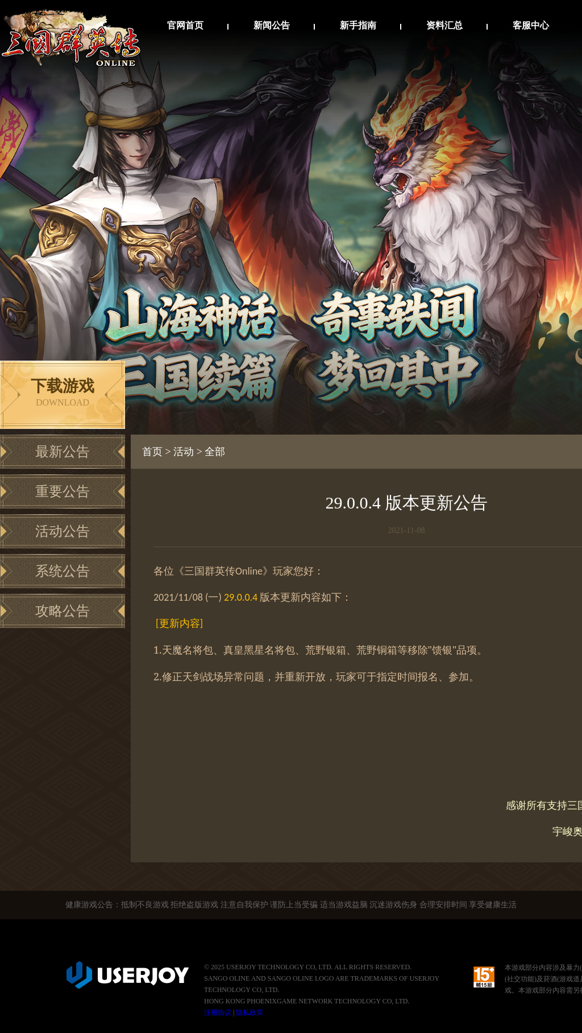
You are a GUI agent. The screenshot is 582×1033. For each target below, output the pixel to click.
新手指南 (358, 25)
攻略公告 (62, 611)
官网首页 (185, 25)
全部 (215, 451)
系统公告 (62, 571)
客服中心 (531, 25)
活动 (183, 451)
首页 (152, 451)
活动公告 (62, 531)
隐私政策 (249, 1013)
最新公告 (62, 451)
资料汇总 (444, 25)
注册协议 (217, 1013)
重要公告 (62, 491)
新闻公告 (271, 25)
